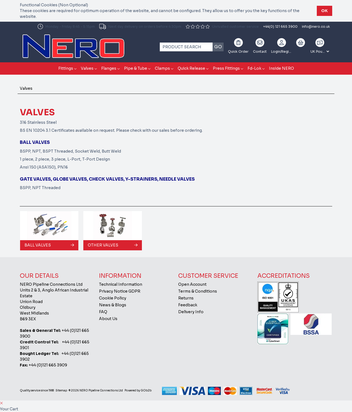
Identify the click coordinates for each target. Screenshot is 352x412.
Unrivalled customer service (222, 26)
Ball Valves (37, 245)
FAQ (103, 311)
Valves (87, 68)
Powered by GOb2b (138, 390)
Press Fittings (226, 68)
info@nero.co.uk (316, 26)
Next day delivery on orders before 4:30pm (140, 26)
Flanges (108, 68)
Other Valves (103, 245)
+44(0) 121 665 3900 (280, 26)
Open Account (192, 284)
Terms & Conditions (197, 291)
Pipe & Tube (135, 68)
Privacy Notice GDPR (119, 291)
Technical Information (120, 284)
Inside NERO (281, 68)
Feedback (187, 304)
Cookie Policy (112, 298)
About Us (108, 318)
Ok (324, 10)
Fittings (65, 68)
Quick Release (191, 68)
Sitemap (61, 390)
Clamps (162, 68)
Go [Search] (218, 47)
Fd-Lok (254, 68)
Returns (186, 298)
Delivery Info (191, 311)
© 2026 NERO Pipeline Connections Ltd (96, 390)
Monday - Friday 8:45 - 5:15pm (66, 26)
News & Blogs (112, 304)
